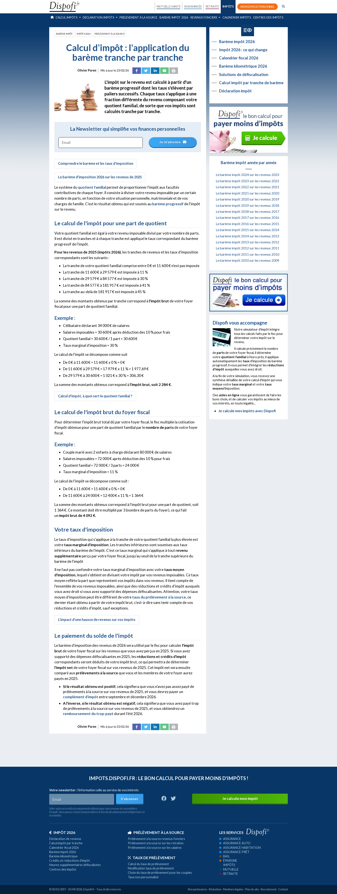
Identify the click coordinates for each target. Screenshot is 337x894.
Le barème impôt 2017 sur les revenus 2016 (247, 217)
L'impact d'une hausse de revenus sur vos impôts (96, 619)
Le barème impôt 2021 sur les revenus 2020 (247, 193)
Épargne (228, 860)
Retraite (228, 873)
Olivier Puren (86, 70)
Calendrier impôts (236, 17)
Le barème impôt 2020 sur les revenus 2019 (247, 199)
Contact (283, 889)
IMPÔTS (228, 6)
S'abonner (129, 799)
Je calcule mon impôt (240, 798)
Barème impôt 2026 (173, 17)
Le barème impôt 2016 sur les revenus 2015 (247, 224)
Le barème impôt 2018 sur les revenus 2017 (247, 211)
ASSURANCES (193, 6)
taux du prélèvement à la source (159, 597)
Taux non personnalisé (143, 877)
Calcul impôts (67, 17)
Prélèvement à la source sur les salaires (155, 847)
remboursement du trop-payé (88, 713)
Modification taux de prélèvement (151, 868)
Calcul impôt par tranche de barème (251, 82)
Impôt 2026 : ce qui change (243, 49)
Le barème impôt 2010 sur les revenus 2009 (247, 260)
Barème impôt (64, 34)
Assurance (230, 839)
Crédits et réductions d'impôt (69, 860)
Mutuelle (229, 869)
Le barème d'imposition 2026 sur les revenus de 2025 (100, 177)
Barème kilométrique (63, 856)
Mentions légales (233, 889)
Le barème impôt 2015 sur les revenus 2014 (247, 230)
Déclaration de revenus (65, 839)
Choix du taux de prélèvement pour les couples (160, 872)
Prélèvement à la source (138, 17)
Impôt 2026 (62, 832)
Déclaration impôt (235, 91)
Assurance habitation (240, 847)
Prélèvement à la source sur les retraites (156, 843)
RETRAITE (212, 6)
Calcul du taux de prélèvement (148, 864)
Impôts (227, 865)
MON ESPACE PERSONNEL (257, 6)
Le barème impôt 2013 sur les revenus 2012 (247, 242)
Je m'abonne (173, 142)
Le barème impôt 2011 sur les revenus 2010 (247, 254)
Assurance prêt (234, 852)
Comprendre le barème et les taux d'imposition (95, 163)
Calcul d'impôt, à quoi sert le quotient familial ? (95, 396)
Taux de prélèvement (152, 857)
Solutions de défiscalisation (243, 74)
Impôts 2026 (83, 34)
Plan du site (252, 889)
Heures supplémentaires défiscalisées (75, 865)
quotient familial (92, 187)
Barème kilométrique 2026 (243, 66)
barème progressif (168, 204)
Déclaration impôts (99, 17)
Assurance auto (234, 843)
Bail (224, 856)
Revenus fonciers (204, 17)
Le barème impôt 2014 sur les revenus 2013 (247, 236)
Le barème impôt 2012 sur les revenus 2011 (247, 248)
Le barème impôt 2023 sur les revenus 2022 (247, 181)
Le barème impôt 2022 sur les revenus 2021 (247, 187)
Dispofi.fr (88, 889)
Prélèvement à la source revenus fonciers (156, 839)
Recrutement (268, 889)
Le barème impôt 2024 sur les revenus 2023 (247, 175)
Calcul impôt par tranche (66, 843)
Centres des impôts (268, 17)
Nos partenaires (197, 889)
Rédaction (215, 889)
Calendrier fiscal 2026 (238, 58)
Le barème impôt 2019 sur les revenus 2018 (247, 205)
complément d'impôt (80, 697)
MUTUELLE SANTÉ (169, 6)
